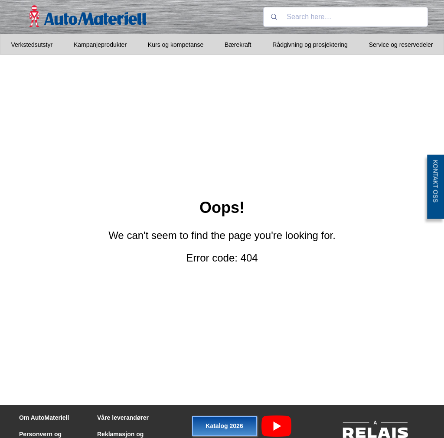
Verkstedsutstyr (31, 44)
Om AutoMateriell (44, 417)
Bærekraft (238, 44)
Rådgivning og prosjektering (310, 44)
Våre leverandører (123, 417)
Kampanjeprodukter (100, 44)
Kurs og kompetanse (175, 44)
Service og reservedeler (401, 44)
